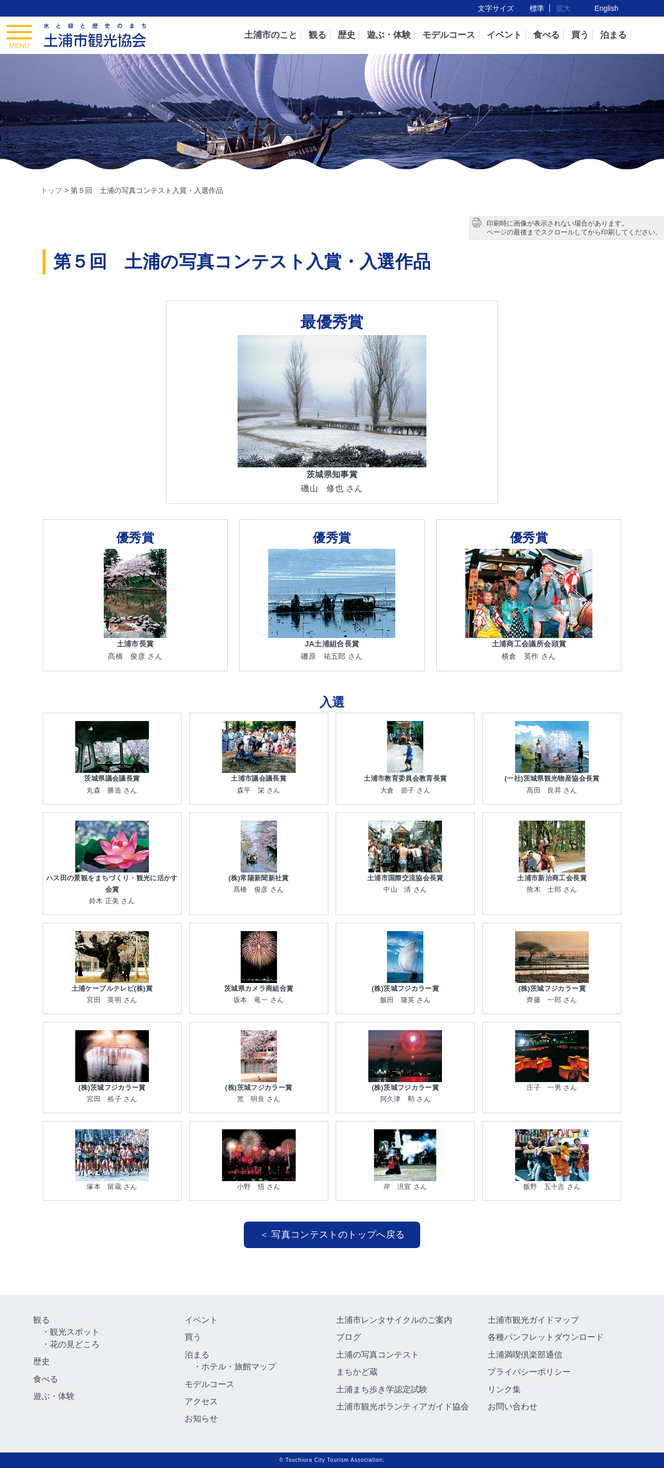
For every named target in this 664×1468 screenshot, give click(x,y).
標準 (537, 8)
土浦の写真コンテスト (377, 1354)
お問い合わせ (512, 1406)
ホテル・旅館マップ (238, 1366)
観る (317, 35)
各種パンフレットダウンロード (546, 1337)
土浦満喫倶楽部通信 (525, 1354)
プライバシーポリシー (529, 1371)
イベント (504, 35)
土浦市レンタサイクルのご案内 (394, 1319)
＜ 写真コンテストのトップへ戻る (332, 1234)
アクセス (201, 1401)
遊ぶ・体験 (389, 35)
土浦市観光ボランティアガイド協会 (402, 1406)
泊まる (613, 35)
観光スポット (75, 1331)
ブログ (348, 1337)
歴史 (346, 35)
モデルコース (448, 35)
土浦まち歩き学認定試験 (381, 1389)
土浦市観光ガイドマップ (533, 1319)
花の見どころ (75, 1344)
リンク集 (504, 1389)
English (606, 8)
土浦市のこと (270, 35)
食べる (546, 35)
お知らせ (201, 1418)
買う (580, 35)
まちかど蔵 (357, 1371)
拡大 (563, 8)
